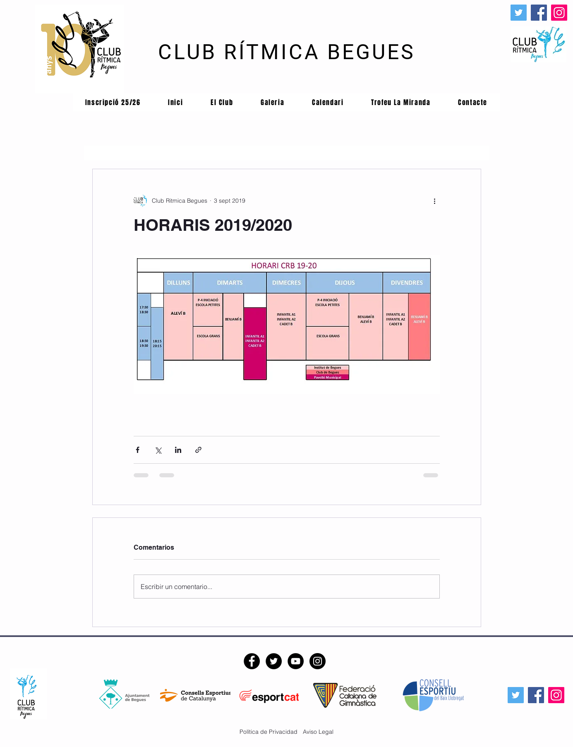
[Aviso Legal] (316, 731)
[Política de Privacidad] (268, 731)
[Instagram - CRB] (317, 661)
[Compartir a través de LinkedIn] (178, 450)
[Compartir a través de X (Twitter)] (158, 450)
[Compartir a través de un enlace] (198, 450)
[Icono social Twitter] (519, 13)
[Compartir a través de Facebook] (137, 450)
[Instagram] (559, 13)
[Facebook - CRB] (252, 661)
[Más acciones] (435, 201)
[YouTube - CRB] (296, 661)
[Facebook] (539, 13)
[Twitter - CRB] (274, 661)
